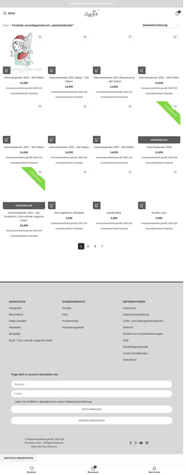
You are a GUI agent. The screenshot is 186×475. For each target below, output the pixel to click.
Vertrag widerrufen (18, 458)
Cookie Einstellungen (135, 353)
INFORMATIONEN (134, 302)
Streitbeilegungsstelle (135, 347)
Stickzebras (130, 360)
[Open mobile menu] (9, 13)
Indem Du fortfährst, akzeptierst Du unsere (53, 402)
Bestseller (15, 334)
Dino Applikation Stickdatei (69, 216)
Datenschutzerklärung (136, 314)
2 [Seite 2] (88, 249)
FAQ (64, 314)
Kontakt (66, 308)
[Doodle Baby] (114, 192)
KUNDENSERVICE (73, 302)
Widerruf (128, 327)
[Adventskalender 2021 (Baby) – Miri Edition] (69, 52)
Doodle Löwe (159, 216)
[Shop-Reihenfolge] (161, 25)
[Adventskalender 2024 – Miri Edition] (69, 122)
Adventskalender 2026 (159, 146)
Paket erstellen (18, 321)
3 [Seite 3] (95, 249)
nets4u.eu (52, 447)
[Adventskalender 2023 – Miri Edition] (23, 122)
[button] (6, 69)
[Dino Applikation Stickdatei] (69, 192)
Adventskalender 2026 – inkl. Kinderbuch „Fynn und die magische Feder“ (24, 220)
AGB (126, 340)
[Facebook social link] (130, 443)
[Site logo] (91, 13)
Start (6, 25)
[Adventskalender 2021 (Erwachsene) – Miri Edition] (114, 52)
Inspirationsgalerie (73, 327)
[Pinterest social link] (147, 443)
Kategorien (15, 308)
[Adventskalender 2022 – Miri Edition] (159, 52)
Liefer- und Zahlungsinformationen (143, 321)
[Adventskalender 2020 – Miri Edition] (23, 52)
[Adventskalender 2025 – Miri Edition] (114, 122)
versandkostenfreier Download (23, 96)
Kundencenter (70, 321)
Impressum (129, 308)
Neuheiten (15, 327)
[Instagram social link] (135, 443)
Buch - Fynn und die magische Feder (31, 340)
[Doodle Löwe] (159, 192)
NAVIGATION (17, 302)
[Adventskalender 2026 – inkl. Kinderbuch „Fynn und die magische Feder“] (23, 192)
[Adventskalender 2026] (159, 122)
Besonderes (16, 314)
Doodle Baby (114, 216)
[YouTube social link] (141, 443)
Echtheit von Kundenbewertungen (143, 334)
